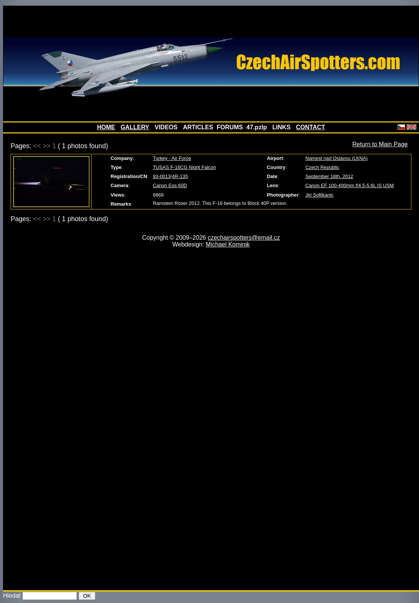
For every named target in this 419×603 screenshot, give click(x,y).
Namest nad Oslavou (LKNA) (336, 158)
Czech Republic (322, 167)
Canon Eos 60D (170, 185)
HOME (106, 127)
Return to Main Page (380, 144)
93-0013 (162, 176)
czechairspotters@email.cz (244, 237)
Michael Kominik (228, 244)
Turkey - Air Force (172, 158)
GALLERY (134, 127)
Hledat (11, 595)
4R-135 (180, 176)
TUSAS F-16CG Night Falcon (184, 167)
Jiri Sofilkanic (319, 195)
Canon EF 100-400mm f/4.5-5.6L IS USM (349, 185)
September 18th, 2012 (329, 176)
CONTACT (310, 127)
